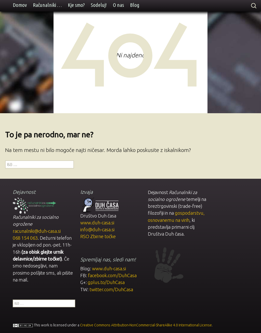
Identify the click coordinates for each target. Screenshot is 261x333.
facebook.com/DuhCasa (112, 275)
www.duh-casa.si (97, 222)
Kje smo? (76, 5)
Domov (20, 5)
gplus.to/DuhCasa (106, 282)
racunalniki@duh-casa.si (37, 231)
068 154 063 (25, 237)
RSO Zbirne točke (98, 236)
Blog (134, 5)
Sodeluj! (99, 5)
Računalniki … (47, 5)
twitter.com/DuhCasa (111, 289)
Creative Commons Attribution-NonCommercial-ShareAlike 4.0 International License (146, 325)
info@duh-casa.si (97, 229)
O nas (118, 5)
